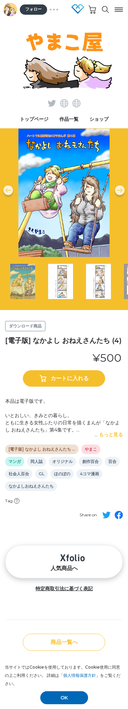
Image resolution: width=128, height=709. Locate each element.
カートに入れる (64, 378)
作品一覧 (69, 119)
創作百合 (90, 462)
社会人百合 (19, 474)
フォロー (33, 9)
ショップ (99, 119)
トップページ (34, 119)
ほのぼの (62, 474)
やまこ (91, 449)
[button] (8, 190)
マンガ (15, 462)
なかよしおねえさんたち (31, 486)
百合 (112, 462)
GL (41, 474)
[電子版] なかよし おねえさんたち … (42, 449)
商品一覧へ (64, 642)
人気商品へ (64, 561)
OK (64, 698)
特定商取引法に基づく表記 (64, 588)
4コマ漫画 (89, 474)
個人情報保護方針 (79, 675)
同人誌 (36, 462)
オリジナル (62, 462)
